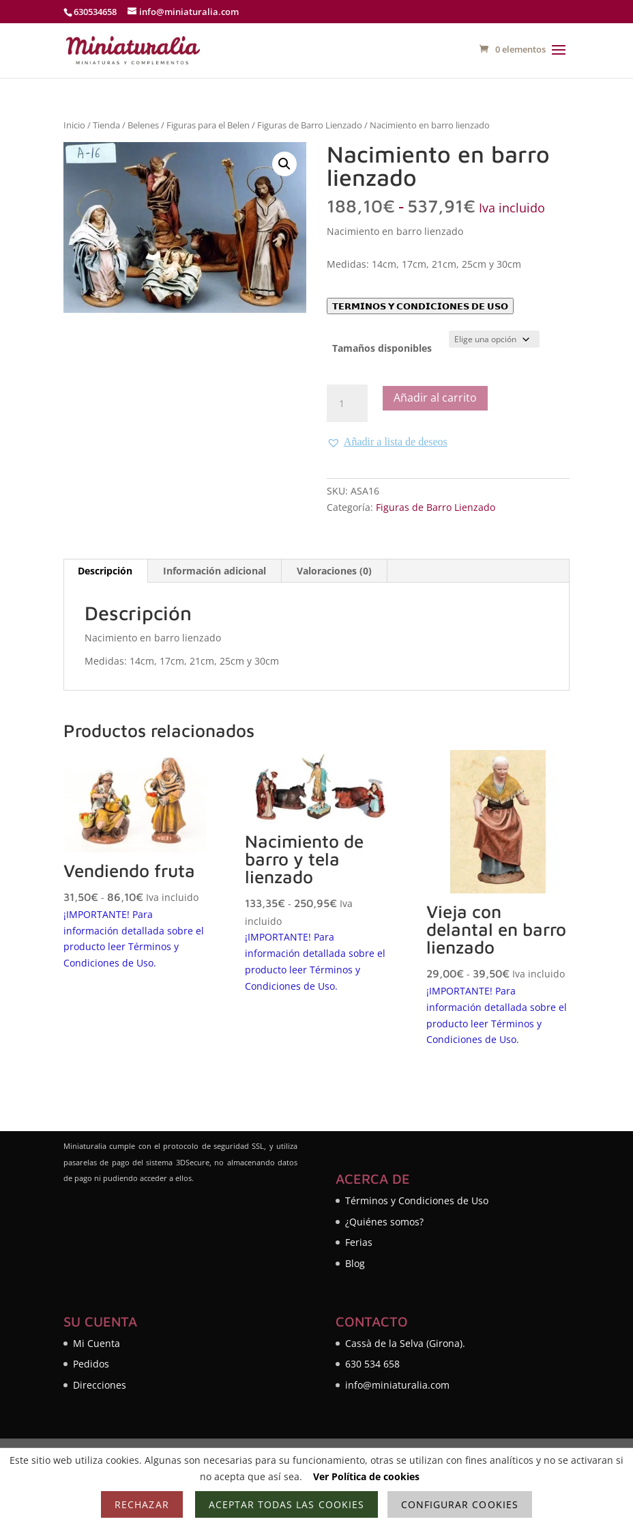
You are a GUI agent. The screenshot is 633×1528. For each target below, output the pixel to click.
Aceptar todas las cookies (286, 1504)
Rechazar (141, 1504)
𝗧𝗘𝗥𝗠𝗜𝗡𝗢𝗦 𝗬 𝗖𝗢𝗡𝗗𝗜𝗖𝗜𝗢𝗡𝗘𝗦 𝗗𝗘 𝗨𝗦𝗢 (420, 306)
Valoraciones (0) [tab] (334, 570)
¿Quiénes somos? (384, 1221)
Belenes (143, 125)
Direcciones (99, 1384)
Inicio (74, 125)
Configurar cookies (459, 1504)
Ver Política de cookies (366, 1476)
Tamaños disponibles (382, 348)
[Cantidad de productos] (347, 404)
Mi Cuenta (96, 1343)
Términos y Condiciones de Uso (416, 1200)
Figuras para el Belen (208, 125)
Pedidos (91, 1363)
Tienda (106, 125)
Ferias (358, 1242)
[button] (284, 164)
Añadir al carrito (435, 397)
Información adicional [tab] (214, 570)
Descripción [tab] (105, 570)
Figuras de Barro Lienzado (309, 125)
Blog (355, 1263)
